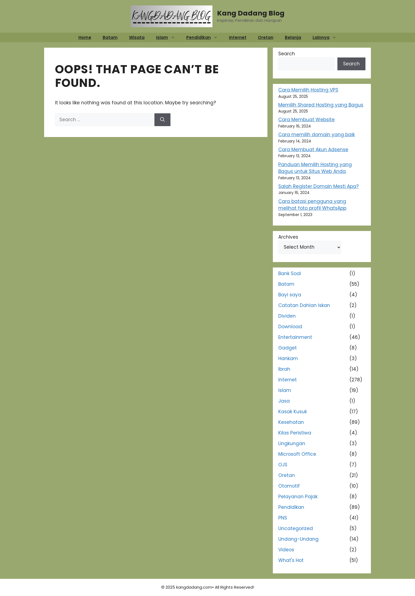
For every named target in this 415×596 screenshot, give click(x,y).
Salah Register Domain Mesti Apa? (318, 186)
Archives (288, 237)
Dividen (287, 316)
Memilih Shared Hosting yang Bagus (320, 105)
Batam (110, 37)
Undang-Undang (298, 539)
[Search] (162, 119)
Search (286, 53)
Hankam (288, 358)
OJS (282, 464)
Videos (286, 549)
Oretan (265, 37)
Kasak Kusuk (292, 411)
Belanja (293, 37)
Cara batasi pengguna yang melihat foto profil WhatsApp (312, 205)
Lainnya (327, 37)
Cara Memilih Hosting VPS (308, 90)
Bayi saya (289, 294)
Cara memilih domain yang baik (316, 134)
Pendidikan (204, 37)
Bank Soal (289, 273)
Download (290, 326)
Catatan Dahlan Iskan (304, 305)
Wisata (137, 37)
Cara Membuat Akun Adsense (313, 149)
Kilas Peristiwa (294, 433)
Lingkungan (291, 443)
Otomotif (289, 486)
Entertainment (295, 337)
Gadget (287, 348)
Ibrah (284, 369)
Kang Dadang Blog (251, 13)
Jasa (284, 401)
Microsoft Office (297, 454)
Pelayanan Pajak (298, 496)
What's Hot (291, 560)
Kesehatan (291, 422)
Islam (168, 37)
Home (84, 37)
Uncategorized (295, 528)
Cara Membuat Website (306, 119)
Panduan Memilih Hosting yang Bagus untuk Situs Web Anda (315, 168)
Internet (237, 37)
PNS (282, 518)
